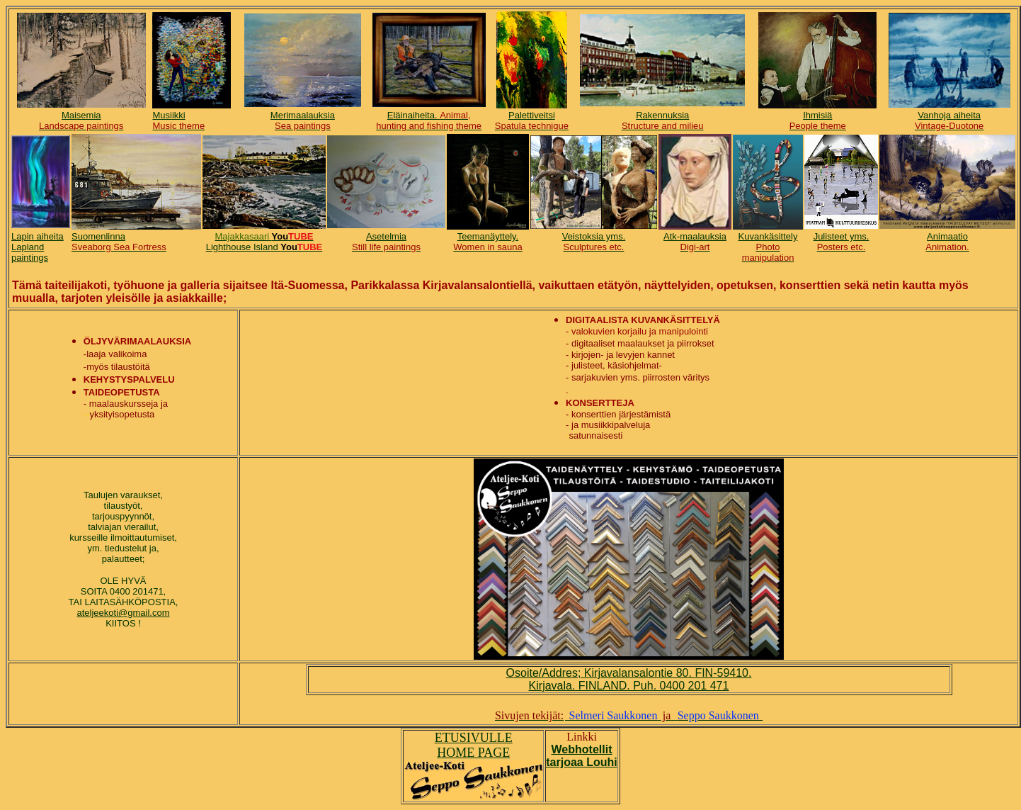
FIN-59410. (723, 673)
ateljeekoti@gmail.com (123, 612)
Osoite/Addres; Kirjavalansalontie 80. (600, 673)
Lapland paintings (29, 252)
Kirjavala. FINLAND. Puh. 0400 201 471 (629, 686)
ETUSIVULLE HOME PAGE (474, 745)
